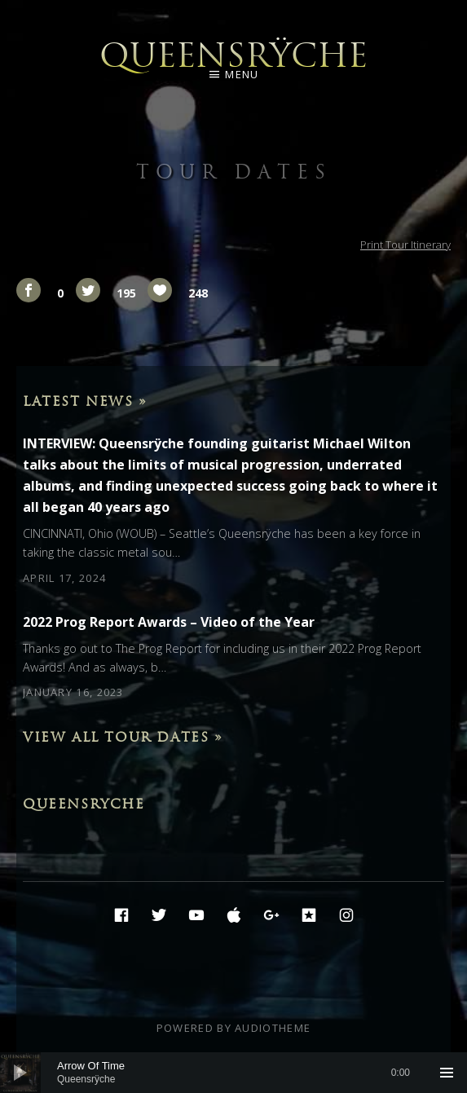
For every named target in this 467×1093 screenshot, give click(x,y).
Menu (241, 74)
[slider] (233, 1072)
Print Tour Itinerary (405, 244)
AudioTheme (273, 1027)
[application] (233, 1072)
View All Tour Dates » (123, 737)
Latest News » (85, 401)
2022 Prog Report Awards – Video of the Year (169, 622)
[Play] (20, 1073)
